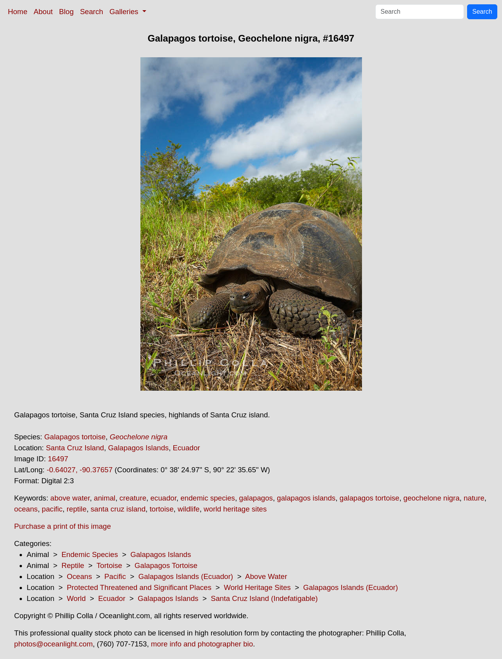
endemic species (207, 498)
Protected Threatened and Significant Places (139, 587)
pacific (52, 509)
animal (104, 498)
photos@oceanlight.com (53, 644)
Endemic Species (90, 554)
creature (133, 498)
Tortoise (109, 565)
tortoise (161, 509)
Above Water (266, 576)
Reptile (73, 565)
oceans (26, 509)
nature (474, 498)
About (43, 11)
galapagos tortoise (369, 498)
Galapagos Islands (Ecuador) (185, 576)
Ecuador (186, 448)
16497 (58, 459)
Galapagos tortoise (75, 437)
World (76, 598)
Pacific (115, 576)
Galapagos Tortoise (166, 565)
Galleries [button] (124, 11)
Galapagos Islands (138, 448)
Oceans (79, 576)
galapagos (256, 498)
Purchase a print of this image (62, 526)
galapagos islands (306, 498)
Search (91, 11)
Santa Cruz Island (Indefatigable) (264, 598)
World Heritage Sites (257, 587)
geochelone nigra (432, 498)
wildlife (189, 509)
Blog (66, 11)
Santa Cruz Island (75, 448)
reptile (77, 509)
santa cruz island (118, 509)
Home (17, 11)
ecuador (163, 498)
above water (70, 498)
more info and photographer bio (202, 644)
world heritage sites (235, 509)
